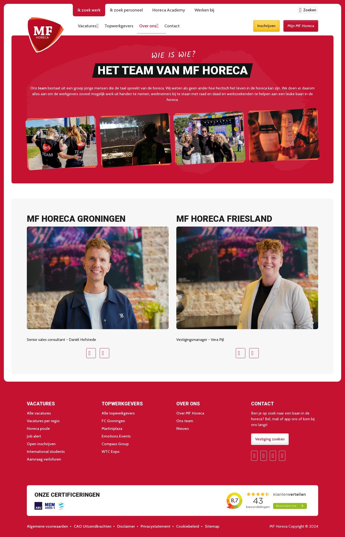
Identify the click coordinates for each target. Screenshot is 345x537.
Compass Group (115, 444)
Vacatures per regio (43, 421)
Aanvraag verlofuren (44, 459)
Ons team (184, 421)
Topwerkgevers (118, 26)
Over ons (147, 26)
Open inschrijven (41, 444)
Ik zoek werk (89, 10)
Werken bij (204, 10)
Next (104, 353)
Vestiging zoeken (270, 439)
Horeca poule (38, 428)
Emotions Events (116, 436)
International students (46, 451)
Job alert (34, 436)
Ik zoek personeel (126, 10)
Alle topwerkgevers (118, 413)
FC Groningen (113, 421)
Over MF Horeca (190, 413)
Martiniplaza (112, 428)
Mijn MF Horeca (301, 25)
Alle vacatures (39, 413)
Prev (91, 353)
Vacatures (87, 26)
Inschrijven (266, 25)
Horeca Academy (168, 10)
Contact (172, 26)
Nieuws (182, 428)
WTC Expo (111, 451)
